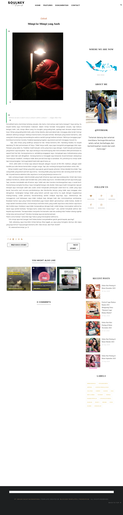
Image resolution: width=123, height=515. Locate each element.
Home (37, 5)
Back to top (115, 502)
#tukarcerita (103, 383)
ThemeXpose (84, 499)
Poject (97, 402)
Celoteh (44, 19)
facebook (91, 206)
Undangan (97, 406)
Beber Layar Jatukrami (65, 287)
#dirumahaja (91, 383)
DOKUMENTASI (61, 5)
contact (75, 5)
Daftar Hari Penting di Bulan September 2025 (109, 357)
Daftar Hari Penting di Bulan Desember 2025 (109, 287)
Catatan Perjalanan (102, 387)
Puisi (111, 402)
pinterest (101, 197)
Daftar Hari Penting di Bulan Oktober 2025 (109, 340)
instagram (111, 197)
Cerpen (98, 391)
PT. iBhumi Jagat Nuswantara (27, 499)
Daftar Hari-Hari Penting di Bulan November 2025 (107, 325)
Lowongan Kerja (105, 398)
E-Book (105, 391)
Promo (104, 402)
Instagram (101, 206)
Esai (112, 391)
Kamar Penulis (92, 398)
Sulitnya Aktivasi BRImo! (42, 287)
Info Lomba (91, 394)
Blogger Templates (68, 499)
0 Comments (76, 239)
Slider (89, 406)
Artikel (89, 387)
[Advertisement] (101, 29)
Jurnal (108, 394)
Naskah (89, 402)
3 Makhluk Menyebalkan (15, 287)
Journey (100, 394)
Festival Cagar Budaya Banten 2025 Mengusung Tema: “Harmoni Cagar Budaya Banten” (109, 307)
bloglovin (91, 197)
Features (47, 5)
